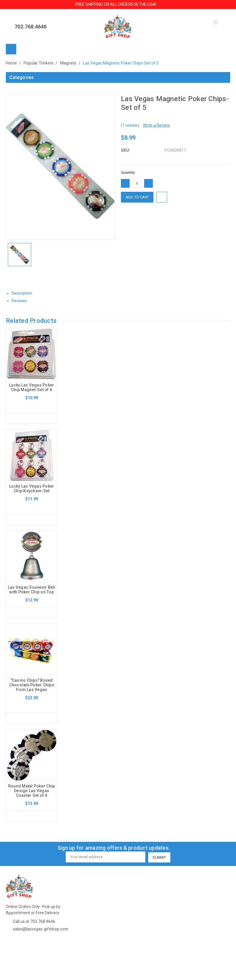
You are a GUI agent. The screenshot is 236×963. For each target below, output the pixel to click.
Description (24, 293)
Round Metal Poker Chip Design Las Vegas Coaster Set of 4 (31, 791)
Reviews (21, 300)
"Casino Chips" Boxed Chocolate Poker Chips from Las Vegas (31, 685)
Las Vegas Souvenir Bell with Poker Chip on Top (32, 590)
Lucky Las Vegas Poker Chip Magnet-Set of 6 (31, 387)
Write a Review (156, 125)
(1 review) (130, 125)
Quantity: (128, 172)
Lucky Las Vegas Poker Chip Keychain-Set (31, 488)
